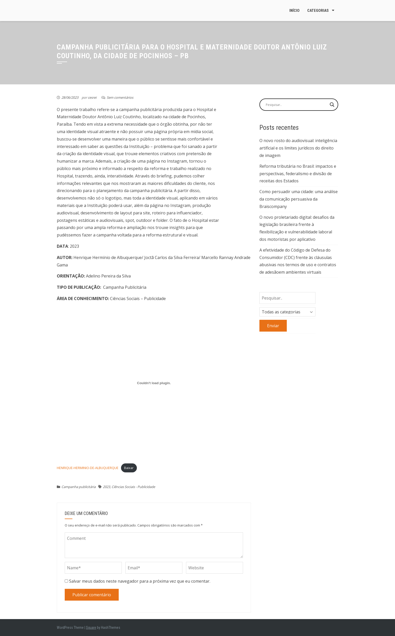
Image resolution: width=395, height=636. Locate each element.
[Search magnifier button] (332, 104)
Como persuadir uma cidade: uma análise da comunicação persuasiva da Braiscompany (298, 199)
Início (294, 10)
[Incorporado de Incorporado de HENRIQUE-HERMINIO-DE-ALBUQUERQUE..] (154, 383)
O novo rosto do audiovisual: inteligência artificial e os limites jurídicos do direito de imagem (298, 148)
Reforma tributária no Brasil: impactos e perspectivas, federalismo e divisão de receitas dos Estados (297, 173)
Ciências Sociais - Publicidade (133, 486)
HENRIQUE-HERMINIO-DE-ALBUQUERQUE (87, 467)
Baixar (129, 467)
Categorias (318, 10)
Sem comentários (120, 97)
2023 (106, 486)
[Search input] (296, 104)
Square (91, 627)
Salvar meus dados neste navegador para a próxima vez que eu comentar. (139, 581)
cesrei (92, 97)
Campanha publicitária (78, 486)
